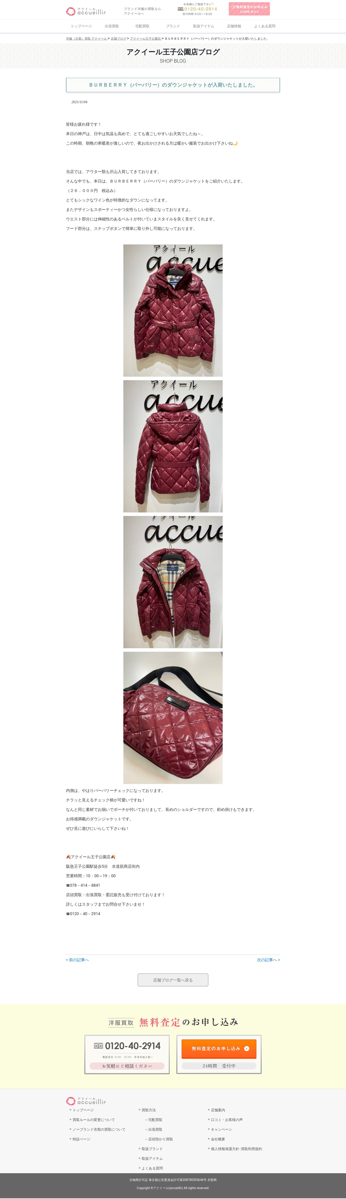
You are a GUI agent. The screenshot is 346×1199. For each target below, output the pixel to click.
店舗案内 (218, 1111)
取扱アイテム (203, 26)
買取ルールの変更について (94, 1120)
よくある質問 (264, 26)
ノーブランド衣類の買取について (99, 1130)
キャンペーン (221, 1130)
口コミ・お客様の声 (227, 1120)
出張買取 (112, 26)
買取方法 (149, 1111)
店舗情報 (234, 26)
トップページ (81, 26)
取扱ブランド (152, 1149)
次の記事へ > (268, 959)
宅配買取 (142, 26)
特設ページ (81, 1140)
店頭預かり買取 (160, 1140)
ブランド (173, 26)
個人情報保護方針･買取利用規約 (236, 1149)
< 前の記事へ (77, 959)
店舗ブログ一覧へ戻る (173, 980)
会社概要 (218, 1140)
